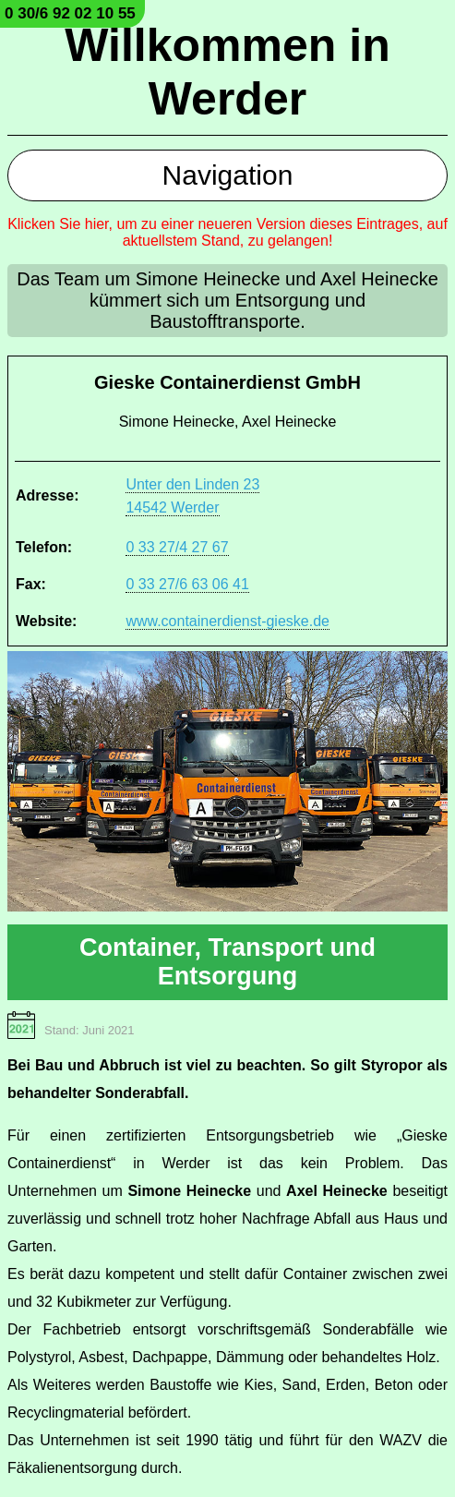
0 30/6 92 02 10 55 (70, 13)
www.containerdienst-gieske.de (227, 621)
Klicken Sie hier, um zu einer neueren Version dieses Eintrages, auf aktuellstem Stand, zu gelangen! (227, 232)
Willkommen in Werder (227, 72)
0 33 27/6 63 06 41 (187, 584)
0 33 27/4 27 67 (177, 547)
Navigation (227, 175)
